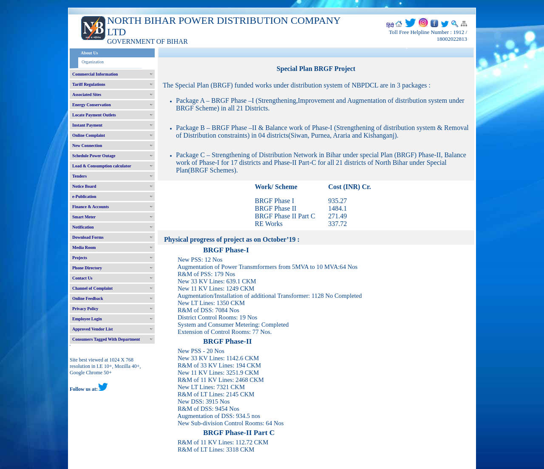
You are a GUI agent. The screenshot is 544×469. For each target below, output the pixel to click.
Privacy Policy (85, 308)
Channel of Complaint (92, 288)
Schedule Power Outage (93, 155)
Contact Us (82, 278)
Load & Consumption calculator (101, 166)
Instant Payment (87, 125)
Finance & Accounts (90, 206)
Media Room (84, 247)
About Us (89, 53)
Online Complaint (88, 135)
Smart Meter (84, 217)
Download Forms (88, 237)
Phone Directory (87, 268)
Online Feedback (87, 298)
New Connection (87, 145)
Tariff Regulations (88, 84)
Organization (93, 61)
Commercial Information (95, 74)
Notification (83, 227)
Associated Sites (86, 94)
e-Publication (84, 196)
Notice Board (84, 186)
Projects (79, 257)
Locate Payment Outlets (94, 115)
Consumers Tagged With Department (106, 339)
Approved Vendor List (92, 329)
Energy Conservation (91, 104)
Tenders (79, 176)
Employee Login (87, 318)
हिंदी (390, 25)
